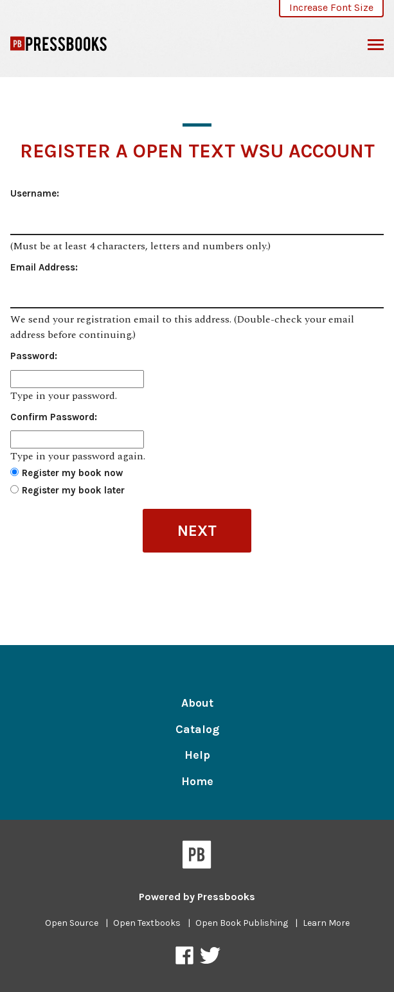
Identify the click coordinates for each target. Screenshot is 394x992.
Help (197, 755)
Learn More (326, 922)
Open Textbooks (147, 922)
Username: (34, 193)
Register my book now (72, 473)
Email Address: (44, 267)
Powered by (197, 896)
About (197, 703)
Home (197, 781)
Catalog (197, 729)
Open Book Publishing (241, 922)
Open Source (71, 922)
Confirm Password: (53, 417)
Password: (33, 356)
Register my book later (73, 490)
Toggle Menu (376, 46)
